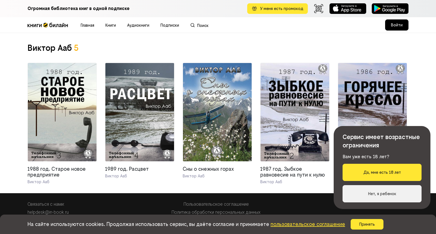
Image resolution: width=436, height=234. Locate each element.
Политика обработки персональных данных (216, 212)
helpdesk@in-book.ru (48, 212)
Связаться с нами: (46, 204)
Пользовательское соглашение (216, 204)
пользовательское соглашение (308, 224)
